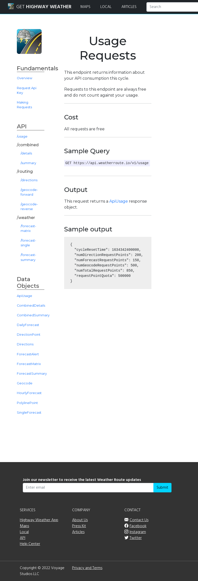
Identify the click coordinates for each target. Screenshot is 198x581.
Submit (162, 487)
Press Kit (79, 526)
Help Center (30, 544)
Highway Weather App (39, 520)
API (22, 538)
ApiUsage (118, 201)
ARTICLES (129, 7)
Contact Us (139, 520)
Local (24, 532)
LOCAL (106, 7)
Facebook (138, 526)
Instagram (138, 532)
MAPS (85, 7)
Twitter (136, 538)
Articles (78, 532)
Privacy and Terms (87, 568)
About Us (80, 520)
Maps (24, 526)
